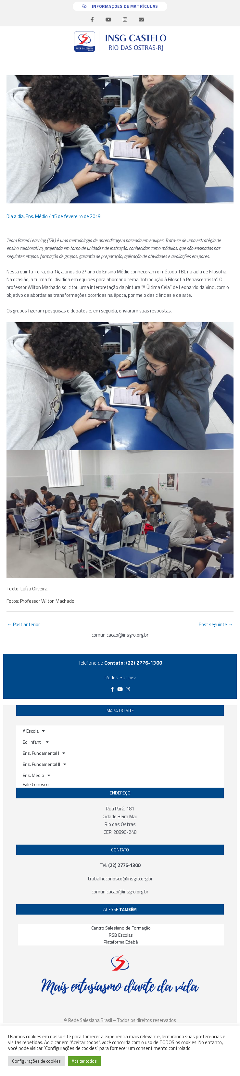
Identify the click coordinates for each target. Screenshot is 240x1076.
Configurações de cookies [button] (36, 1061)
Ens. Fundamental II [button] (44, 764)
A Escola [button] (34, 731)
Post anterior (23, 624)
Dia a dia (15, 216)
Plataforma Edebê (121, 941)
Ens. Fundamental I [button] (44, 753)
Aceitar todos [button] (84, 1061)
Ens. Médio (37, 216)
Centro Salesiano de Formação (121, 927)
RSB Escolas (121, 934)
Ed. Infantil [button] (36, 742)
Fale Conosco (36, 784)
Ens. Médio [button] (36, 775)
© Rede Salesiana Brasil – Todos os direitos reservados (120, 1020)
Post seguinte (216, 624)
